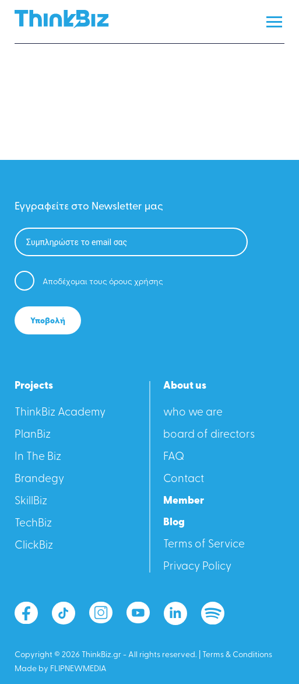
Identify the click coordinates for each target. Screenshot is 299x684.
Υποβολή (47, 321)
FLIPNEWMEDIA (78, 669)
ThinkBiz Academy (60, 412)
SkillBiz (31, 501)
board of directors (209, 435)
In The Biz (38, 457)
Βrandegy (39, 479)
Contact (183, 479)
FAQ (173, 457)
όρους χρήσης (136, 282)
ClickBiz (34, 546)
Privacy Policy (197, 567)
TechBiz (33, 523)
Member (183, 501)
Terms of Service (204, 544)
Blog (174, 523)
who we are (193, 412)
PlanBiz (33, 435)
